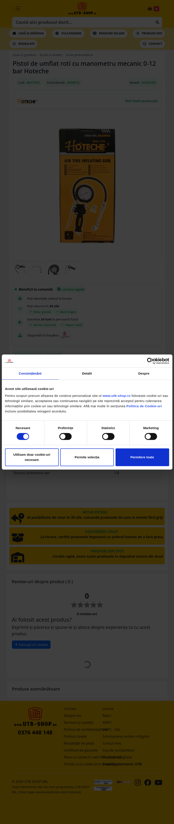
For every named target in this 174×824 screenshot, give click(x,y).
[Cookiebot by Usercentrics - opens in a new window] (150, 361)
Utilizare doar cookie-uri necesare (31, 457)
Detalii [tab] (87, 373)
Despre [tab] (143, 373)
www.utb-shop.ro (116, 396)
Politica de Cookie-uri (144, 406)
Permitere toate (142, 457)
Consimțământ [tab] (30, 373)
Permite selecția (87, 457)
